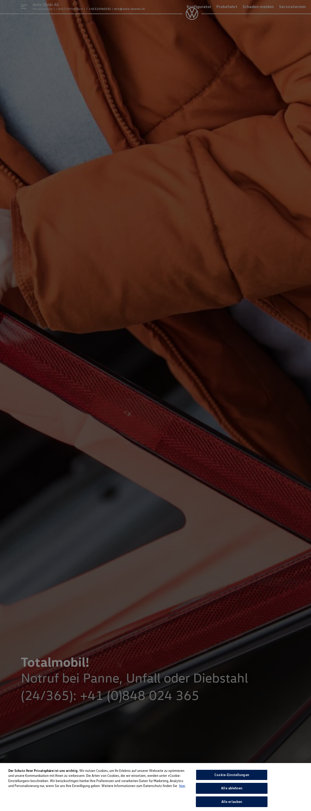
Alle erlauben (231, 804)
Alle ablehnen (231, 790)
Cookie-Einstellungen (231, 777)
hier (182, 788)
